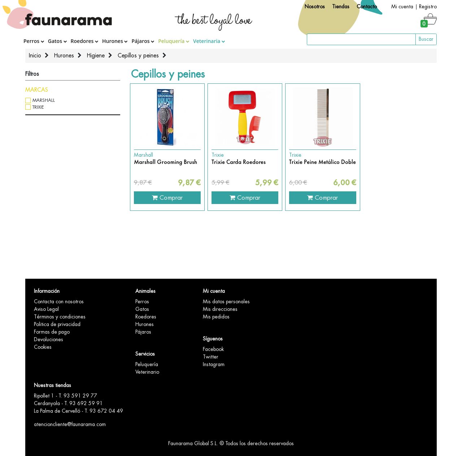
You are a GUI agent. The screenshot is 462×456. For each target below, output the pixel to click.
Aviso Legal (46, 309)
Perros (33, 41)
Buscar (426, 39)
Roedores (85, 41)
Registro (428, 6)
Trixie (38, 107)
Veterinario (147, 372)
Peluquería (173, 41)
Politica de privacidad (57, 324)
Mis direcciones (220, 309)
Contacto (367, 6)
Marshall (43, 100)
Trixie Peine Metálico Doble (322, 162)
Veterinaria (209, 41)
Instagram (214, 364)
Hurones (115, 41)
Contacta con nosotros (59, 301)
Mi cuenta (402, 6)
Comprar (167, 197)
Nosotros (315, 6)
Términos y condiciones (60, 316)
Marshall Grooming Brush (165, 162)
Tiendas (340, 6)
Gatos (57, 41)
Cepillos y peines (138, 55)
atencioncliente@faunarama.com (70, 424)
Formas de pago (52, 332)
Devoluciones (48, 339)
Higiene (96, 55)
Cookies (43, 347)
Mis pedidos (216, 316)
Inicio (35, 55)
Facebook (213, 349)
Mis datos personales (226, 301)
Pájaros (142, 41)
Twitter (210, 356)
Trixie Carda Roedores (239, 162)
